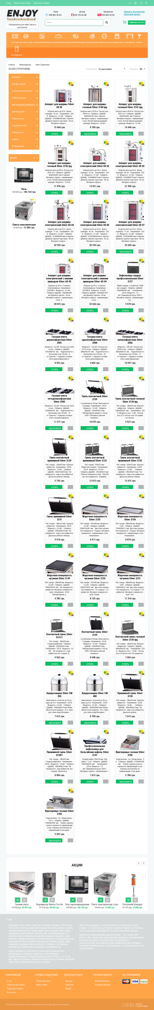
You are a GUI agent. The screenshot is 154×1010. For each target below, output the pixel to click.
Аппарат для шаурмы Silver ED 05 (59, 112)
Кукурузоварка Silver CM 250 (59, 701)
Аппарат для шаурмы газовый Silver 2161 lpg (130, 112)
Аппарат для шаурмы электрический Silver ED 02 (94, 171)
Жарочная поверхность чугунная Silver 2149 (59, 583)
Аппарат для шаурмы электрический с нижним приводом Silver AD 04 (94, 284)
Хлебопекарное (58, 37)
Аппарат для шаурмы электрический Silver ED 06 (94, 230)
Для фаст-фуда (26, 37)
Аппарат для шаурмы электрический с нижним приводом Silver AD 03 (59, 284)
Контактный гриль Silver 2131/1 (59, 642)
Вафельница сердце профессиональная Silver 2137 (130, 284)
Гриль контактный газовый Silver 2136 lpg (130, 406)
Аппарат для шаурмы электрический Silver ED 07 (130, 230)
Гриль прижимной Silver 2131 (59, 524)
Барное (139, 37)
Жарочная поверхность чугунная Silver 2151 (130, 583)
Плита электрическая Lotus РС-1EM (104, 906)
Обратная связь (43, 981)
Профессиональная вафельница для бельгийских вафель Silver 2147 (94, 757)
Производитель (25, 65)
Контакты (11, 992)
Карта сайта (41, 984)
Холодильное (17, 50)
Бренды (69, 981)
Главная (11, 65)
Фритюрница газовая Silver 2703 (59, 819)
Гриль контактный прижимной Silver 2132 (95, 465)
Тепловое (15, 37)
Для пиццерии (92, 37)
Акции (68, 988)
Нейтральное (129, 37)
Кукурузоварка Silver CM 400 (95, 701)
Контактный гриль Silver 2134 (95, 639)
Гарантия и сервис (41, 3)
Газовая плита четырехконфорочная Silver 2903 (59, 404)
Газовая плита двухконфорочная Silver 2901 (59, 346)
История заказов (102, 984)
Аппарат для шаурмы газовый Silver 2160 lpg (94, 112)
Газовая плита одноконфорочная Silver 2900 (95, 346)
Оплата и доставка (22, 3)
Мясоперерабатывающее (75, 37)
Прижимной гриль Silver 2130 (130, 701)
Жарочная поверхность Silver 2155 (94, 524)
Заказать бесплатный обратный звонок (134, 13)
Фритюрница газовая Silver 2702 (130, 760)
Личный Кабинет (102, 981)
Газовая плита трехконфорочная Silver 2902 (130, 346)
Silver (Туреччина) (42, 65)
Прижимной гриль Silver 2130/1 (59, 760)
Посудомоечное (117, 37)
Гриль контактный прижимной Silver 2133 (130, 465)
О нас (8, 3)
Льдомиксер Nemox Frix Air (49, 904)
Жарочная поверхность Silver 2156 (130, 524)
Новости (69, 984)
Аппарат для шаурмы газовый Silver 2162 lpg (59, 171)
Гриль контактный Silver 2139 (95, 404)
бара (46, 930)
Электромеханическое (42, 37)
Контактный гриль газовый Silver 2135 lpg (130, 644)
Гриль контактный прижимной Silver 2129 (59, 465)
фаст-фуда (65, 930)
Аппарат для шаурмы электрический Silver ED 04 (59, 230)
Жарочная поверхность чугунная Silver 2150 (94, 583)
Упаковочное (104, 37)
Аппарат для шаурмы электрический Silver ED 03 (130, 171)
